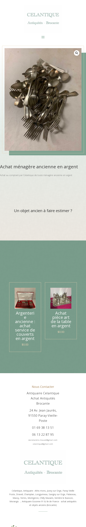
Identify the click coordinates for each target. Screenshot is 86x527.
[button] (76, 53)
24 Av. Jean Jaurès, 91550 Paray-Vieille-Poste (43, 415)
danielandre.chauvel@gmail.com (43, 440)
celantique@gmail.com (43, 444)
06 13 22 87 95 (43, 434)
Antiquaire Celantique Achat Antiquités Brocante (43, 398)
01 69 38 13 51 (43, 428)
